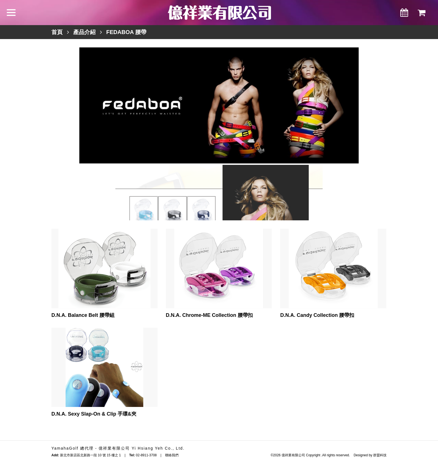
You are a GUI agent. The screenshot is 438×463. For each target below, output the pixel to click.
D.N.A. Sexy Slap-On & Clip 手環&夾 (93, 414)
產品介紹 (84, 32)
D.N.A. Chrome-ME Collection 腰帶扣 (209, 315)
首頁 (57, 32)
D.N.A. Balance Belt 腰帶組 (83, 315)
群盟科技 (380, 455)
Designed (361, 455)
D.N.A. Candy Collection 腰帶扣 (317, 315)
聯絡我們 (171, 455)
